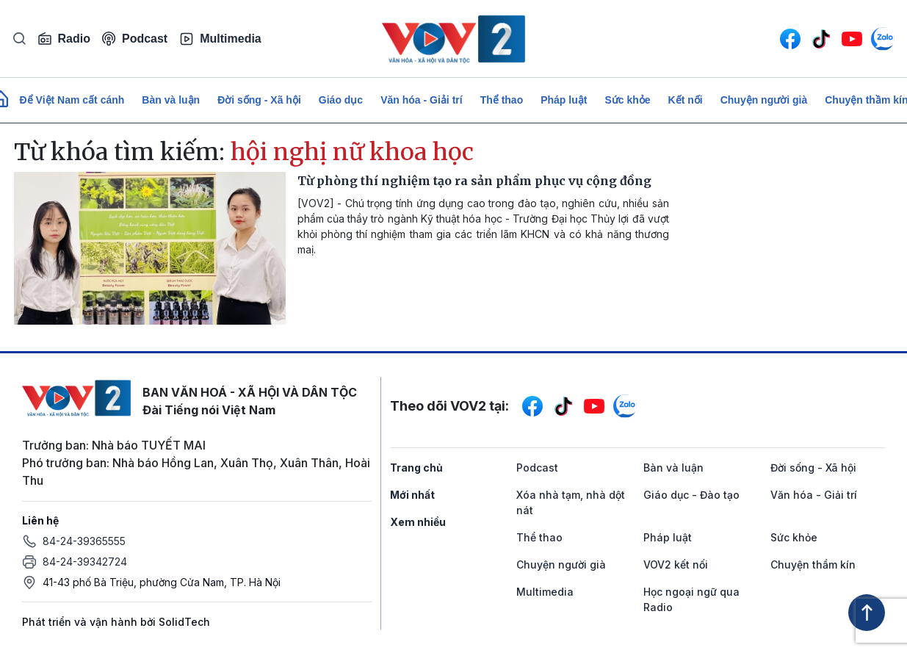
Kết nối (685, 100)
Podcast (134, 39)
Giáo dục (341, 100)
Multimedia (220, 39)
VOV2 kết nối (675, 564)
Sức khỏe (627, 100)
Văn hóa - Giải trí (421, 100)
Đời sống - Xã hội (259, 100)
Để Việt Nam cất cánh (72, 100)
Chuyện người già (764, 100)
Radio (63, 39)
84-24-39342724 (85, 561)
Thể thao (502, 100)
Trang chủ (416, 467)
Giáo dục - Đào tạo (691, 494)
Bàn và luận (171, 100)
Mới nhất (412, 494)
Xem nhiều (418, 522)
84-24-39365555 (84, 541)
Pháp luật (564, 100)
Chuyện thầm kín (813, 564)
